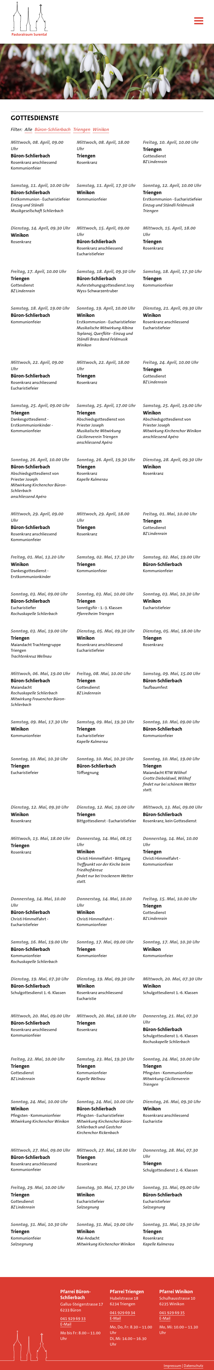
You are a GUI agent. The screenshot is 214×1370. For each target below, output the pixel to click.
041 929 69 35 (172, 1312)
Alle (28, 130)
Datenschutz (193, 1365)
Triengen (81, 130)
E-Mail (65, 1324)
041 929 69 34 (122, 1312)
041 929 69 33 (73, 1318)
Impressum (172, 1365)
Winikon (101, 130)
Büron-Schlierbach (53, 130)
